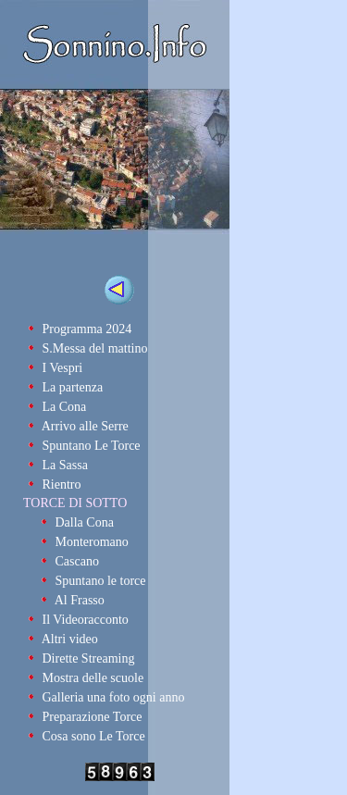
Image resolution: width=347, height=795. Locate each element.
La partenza (73, 387)
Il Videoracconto (86, 620)
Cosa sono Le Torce (94, 736)
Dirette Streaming (89, 658)
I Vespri (63, 368)
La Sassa (65, 465)
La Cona (65, 407)
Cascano (77, 561)
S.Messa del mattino (95, 348)
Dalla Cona (85, 522)
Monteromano (92, 542)
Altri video (70, 639)
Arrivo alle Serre (85, 426)
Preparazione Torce (93, 717)
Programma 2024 (87, 329)
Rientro (62, 484)
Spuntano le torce (101, 581)
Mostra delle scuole (93, 678)
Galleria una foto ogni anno (114, 697)
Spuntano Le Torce (92, 446)
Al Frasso (80, 600)
